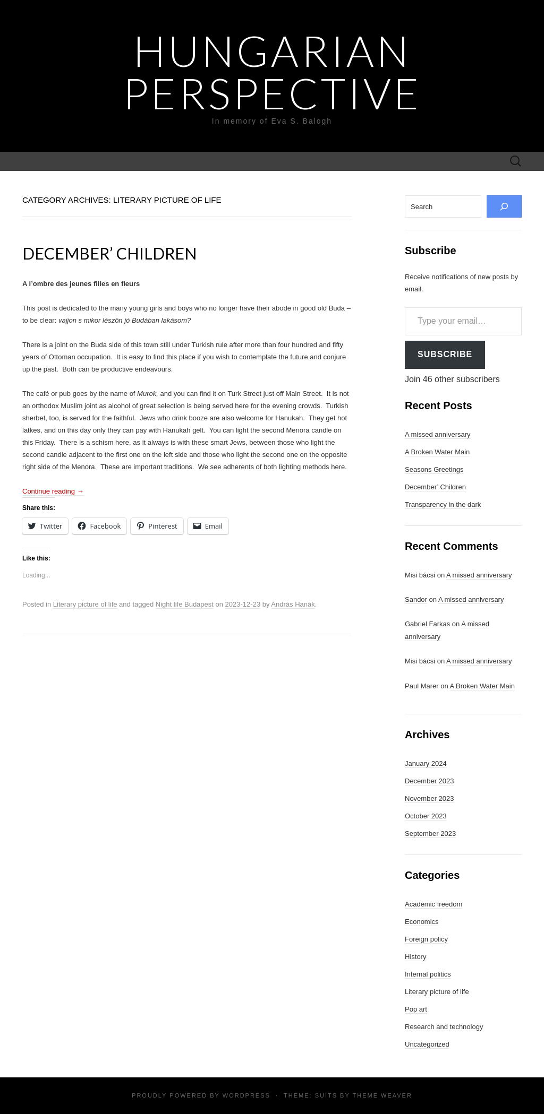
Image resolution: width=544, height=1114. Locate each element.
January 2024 (426, 763)
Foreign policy (426, 939)
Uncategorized (427, 1044)
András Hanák (292, 604)
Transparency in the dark (443, 504)
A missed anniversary (438, 434)
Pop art (416, 1009)
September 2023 (430, 833)
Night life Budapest (185, 604)
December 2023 (429, 781)
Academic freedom (433, 904)
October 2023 (426, 816)
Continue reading (53, 491)
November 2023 (429, 798)
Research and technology (444, 1027)
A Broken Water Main (437, 452)
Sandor (416, 599)
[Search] (504, 206)
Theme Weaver (382, 1095)
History (415, 957)
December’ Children (109, 253)
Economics (422, 922)
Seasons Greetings (434, 469)
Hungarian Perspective (272, 71)
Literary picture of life (85, 604)
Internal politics (428, 974)
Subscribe (445, 354)
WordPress (246, 1095)
